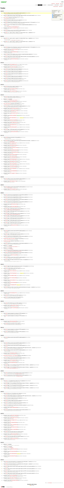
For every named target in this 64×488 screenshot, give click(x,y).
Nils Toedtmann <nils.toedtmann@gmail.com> (13, 26)
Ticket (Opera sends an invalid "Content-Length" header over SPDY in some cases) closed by (21, 15)
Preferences (53, 3)
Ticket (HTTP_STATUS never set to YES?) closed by (14, 295)
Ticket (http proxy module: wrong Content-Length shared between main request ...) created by (21, 287)
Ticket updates (54, 16)
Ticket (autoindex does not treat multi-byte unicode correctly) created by (16, 409)
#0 (13, 221)
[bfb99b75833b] (12, 141)
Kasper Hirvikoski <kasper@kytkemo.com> (12, 368)
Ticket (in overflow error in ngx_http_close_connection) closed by (15, 402)
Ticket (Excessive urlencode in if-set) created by (13, 323)
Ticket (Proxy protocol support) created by (12, 86)
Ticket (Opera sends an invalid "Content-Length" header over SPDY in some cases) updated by (20, 56)
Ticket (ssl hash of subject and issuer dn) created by (15, 400)
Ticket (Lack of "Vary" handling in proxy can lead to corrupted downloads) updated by (19, 24)
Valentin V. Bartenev (9, 187)
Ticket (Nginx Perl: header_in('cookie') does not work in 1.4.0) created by (18, 266)
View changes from (57, 10)
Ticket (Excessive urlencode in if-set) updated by (13, 137)
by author (56, 13)
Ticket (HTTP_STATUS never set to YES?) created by (14, 303)
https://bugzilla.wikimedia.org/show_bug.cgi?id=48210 (14, 251)
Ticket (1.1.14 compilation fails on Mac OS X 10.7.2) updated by (16, 380)
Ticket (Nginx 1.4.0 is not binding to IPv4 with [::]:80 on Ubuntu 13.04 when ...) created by (20, 387)
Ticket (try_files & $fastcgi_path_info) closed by (13, 268)
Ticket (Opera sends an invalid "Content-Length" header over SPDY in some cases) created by (20, 473)
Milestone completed (7, 99)
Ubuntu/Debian (13, 200)
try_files (9, 269)
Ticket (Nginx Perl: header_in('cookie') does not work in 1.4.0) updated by (17, 259)
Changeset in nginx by (15, 64)
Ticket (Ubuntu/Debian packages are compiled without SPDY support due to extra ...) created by (22, 395)
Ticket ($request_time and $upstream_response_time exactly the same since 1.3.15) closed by (21, 22)
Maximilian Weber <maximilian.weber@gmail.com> (13, 209)
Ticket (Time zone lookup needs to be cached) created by (15, 436)
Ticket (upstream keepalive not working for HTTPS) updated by (14, 313)
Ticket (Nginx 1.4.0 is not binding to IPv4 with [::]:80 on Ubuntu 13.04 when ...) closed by (20, 385)
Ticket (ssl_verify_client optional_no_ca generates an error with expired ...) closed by (19, 461)
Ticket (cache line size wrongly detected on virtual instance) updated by (17, 194)
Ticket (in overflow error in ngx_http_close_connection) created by (17, 405)
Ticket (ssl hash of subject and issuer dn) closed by (14, 78)
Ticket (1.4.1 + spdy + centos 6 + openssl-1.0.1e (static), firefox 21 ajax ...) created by (18, 41)
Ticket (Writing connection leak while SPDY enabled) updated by (17, 30)
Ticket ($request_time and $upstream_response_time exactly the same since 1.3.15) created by (21, 47)
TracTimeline (50, 482)
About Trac (61, 3)
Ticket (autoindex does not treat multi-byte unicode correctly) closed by (17, 372)
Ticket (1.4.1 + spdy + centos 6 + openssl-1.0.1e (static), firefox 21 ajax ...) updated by (18, 32)
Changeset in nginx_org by (15, 51)
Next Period (60, 6)
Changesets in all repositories (57, 14)
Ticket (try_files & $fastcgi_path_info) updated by (12, 297)
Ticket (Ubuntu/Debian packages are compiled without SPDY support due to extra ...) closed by (21, 347)
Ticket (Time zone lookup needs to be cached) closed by (13, 431)
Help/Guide (57, 3)
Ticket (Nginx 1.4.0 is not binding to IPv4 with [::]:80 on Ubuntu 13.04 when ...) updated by (20, 364)
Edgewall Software (10, 487)
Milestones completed (56, 15)
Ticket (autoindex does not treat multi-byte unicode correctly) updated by (17, 375)
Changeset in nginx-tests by (15, 49)
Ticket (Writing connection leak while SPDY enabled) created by (16, 357)
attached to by (13, 17)
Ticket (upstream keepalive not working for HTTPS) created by (15, 331)
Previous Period (55, 6)
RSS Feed (32, 485)
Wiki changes (54, 17)
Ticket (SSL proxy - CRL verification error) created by (14, 393)
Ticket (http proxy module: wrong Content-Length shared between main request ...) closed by (20, 140)
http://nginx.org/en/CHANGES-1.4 (13, 246)
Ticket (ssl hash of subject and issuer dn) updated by (15, 69)
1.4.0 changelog (10, 447)
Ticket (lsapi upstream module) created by (13, 96)
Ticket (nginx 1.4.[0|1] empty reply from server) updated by (15, 129)
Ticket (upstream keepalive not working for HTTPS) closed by (14, 315)
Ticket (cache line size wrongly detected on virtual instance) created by (17, 252)
